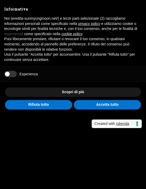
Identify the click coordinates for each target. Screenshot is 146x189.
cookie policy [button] (71, 34)
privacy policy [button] (89, 24)
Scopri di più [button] (73, 92)
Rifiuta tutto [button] (38, 104)
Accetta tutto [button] (107, 104)
